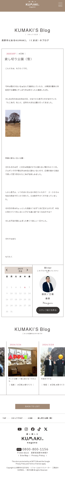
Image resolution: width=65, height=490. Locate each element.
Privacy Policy (38, 455)
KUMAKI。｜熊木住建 (25, 470)
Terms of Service (35, 464)
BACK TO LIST (32, 406)
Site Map (24, 455)
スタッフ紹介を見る (48, 310)
